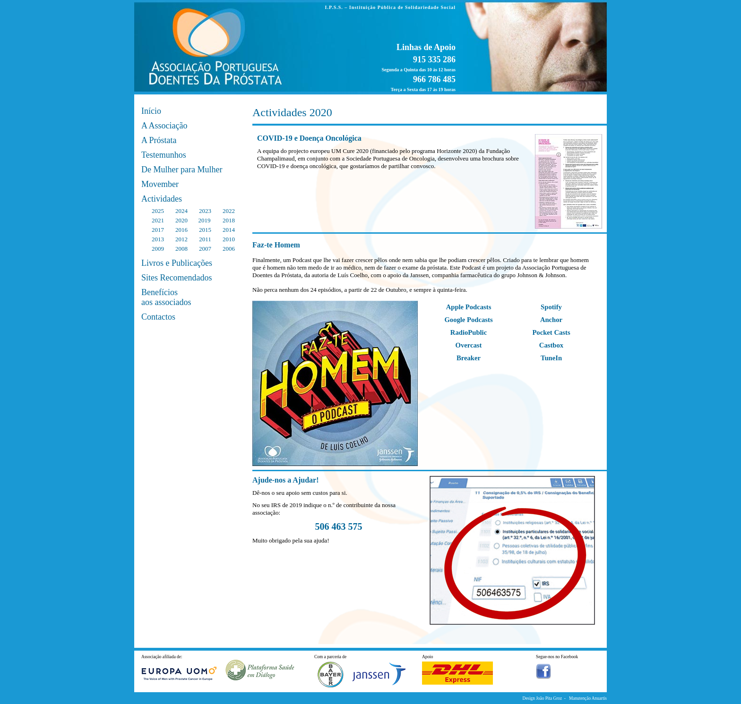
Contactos (158, 317)
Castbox (551, 345)
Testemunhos (163, 155)
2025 (158, 210)
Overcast (469, 345)
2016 (181, 229)
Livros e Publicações (176, 263)
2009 (158, 248)
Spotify (551, 307)
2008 (181, 248)
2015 (205, 229)
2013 (158, 239)
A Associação (164, 125)
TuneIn (551, 358)
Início (151, 111)
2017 (158, 229)
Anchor (551, 319)
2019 (204, 220)
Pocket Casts (551, 332)
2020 (181, 220)
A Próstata (159, 140)
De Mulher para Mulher (181, 169)
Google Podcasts (468, 319)
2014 (229, 229)
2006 (229, 248)
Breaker (469, 358)
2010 (229, 239)
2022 (229, 210)
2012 (181, 239)
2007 (205, 248)
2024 (181, 210)
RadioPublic (468, 332)
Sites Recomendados (176, 277)
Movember (160, 184)
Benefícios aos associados (166, 297)
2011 (205, 239)
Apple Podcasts (468, 307)
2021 (158, 220)
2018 (229, 220)
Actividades (161, 199)
